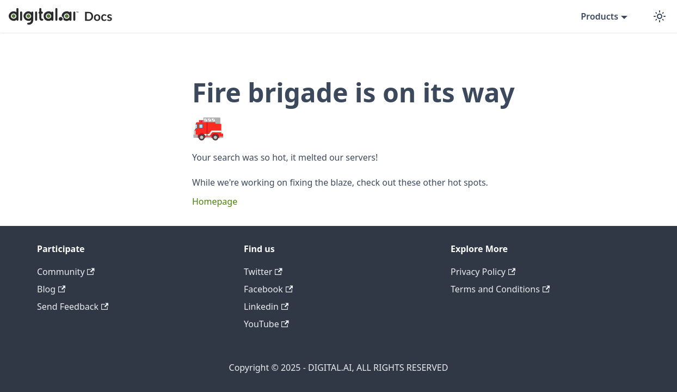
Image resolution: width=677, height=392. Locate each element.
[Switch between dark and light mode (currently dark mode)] (659, 16)
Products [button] (599, 16)
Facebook (268, 289)
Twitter (263, 272)
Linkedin (266, 307)
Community (66, 272)
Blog (51, 289)
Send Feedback (72, 307)
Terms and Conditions (500, 289)
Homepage (214, 201)
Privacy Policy (483, 272)
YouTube (266, 324)
